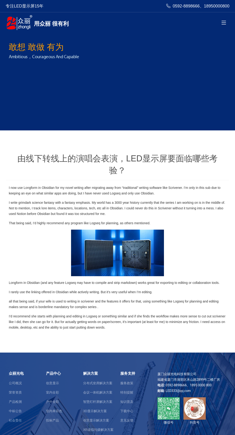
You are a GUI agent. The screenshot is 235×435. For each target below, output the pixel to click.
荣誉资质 (15, 392)
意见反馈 (126, 420)
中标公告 (15, 411)
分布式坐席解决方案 (97, 383)
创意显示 (52, 383)
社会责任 (15, 420)
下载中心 (126, 411)
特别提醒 (126, 392)
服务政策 (126, 383)
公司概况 (15, 383)
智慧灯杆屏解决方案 (97, 401)
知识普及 (126, 401)
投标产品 (52, 420)
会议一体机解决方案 (97, 392)
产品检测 (15, 401)
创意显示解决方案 (96, 420)
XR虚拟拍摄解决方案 (98, 429)
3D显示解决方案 (95, 411)
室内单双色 (54, 411)
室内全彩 (52, 392)
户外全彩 (52, 401)
